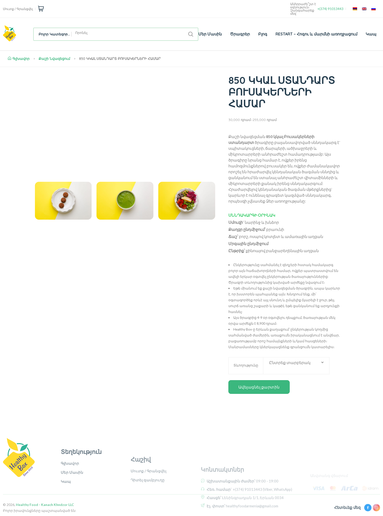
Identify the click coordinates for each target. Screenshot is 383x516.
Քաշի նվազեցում (54, 58)
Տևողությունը (246, 365)
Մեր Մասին (210, 34)
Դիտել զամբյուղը (148, 502)
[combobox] (53, 34)
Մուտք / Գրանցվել (18, 9)
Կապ (371, 34)
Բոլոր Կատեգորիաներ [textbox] (55, 34)
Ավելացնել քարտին (259, 387)
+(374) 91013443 (330, 9)
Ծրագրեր (240, 34)
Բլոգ (262, 34)
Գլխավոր (19, 58)
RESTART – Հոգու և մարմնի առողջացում (316, 34)
